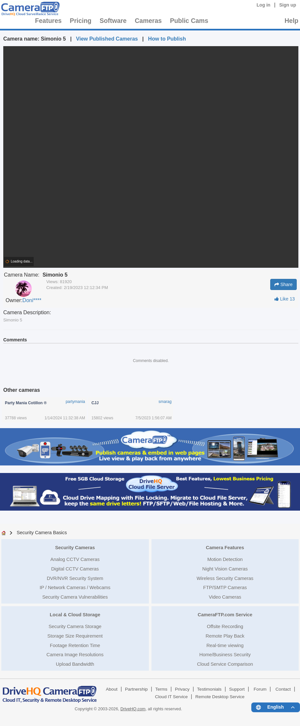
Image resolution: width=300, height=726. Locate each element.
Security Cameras (75, 547)
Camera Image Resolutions (74, 654)
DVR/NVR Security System (75, 578)
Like (284, 298)
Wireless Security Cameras (225, 578)
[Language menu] (275, 707)
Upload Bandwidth (75, 664)
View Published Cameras (107, 39)
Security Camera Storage (74, 626)
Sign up (287, 5)
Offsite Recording (225, 626)
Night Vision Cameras (225, 569)
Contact (283, 689)
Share (283, 284)
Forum (260, 689)
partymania (75, 401)
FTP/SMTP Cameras (225, 587)
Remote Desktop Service (219, 696)
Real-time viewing (225, 645)
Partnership (136, 689)
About (111, 689)
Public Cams (189, 20)
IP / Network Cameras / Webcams (75, 587)
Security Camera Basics (42, 532)
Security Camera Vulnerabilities (75, 597)
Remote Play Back (225, 636)
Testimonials (209, 689)
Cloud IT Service (171, 696)
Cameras (148, 20)
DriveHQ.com (133, 708)
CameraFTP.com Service (225, 614)
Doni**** (32, 300)
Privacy (182, 689)
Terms (161, 689)
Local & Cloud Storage (75, 614)
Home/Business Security (225, 654)
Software (113, 20)
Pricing (80, 20)
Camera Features (225, 547)
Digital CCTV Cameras (75, 569)
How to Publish (167, 39)
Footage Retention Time (75, 645)
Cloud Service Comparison (225, 664)
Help (291, 20)
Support (237, 689)
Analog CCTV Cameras (74, 559)
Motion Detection (225, 559)
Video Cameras (225, 597)
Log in (263, 5)
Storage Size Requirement (75, 636)
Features (48, 20)
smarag (164, 401)
